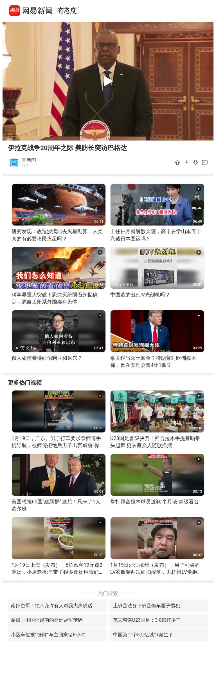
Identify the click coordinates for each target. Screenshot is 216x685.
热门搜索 (108, 593)
